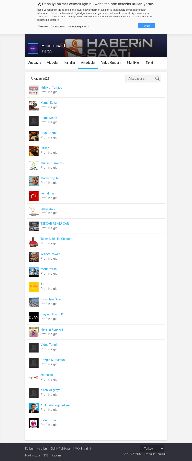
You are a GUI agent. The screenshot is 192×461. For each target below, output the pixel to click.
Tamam (146, 25)
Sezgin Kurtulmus (53, 360)
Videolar (53, 63)
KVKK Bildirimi (82, 448)
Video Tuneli (49, 345)
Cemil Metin (49, 118)
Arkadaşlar (88, 63)
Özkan (45, 148)
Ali (42, 284)
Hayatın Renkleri (52, 329)
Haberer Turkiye (52, 87)
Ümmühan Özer (51, 299)
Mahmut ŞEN (50, 178)
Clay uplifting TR (52, 314)
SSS (46, 455)
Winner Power (50, 254)
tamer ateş (48, 208)
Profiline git (49, 92)
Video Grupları (111, 63)
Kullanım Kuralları (36, 448)
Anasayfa (35, 63)
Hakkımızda (32, 455)
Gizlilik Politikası (60, 448)
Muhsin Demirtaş (52, 163)
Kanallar (70, 63)
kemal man (48, 193)
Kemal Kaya (49, 103)
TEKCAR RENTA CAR (55, 223)
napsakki (47, 375)
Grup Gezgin (49, 133)
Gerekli (43, 26)
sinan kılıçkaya (51, 390)
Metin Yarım (49, 269)
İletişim (56, 455)
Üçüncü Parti (58, 26)
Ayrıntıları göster (77, 26)
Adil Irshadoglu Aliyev (56, 405)
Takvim (151, 63)
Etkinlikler (133, 63)
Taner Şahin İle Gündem (57, 239)
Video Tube (48, 420)
